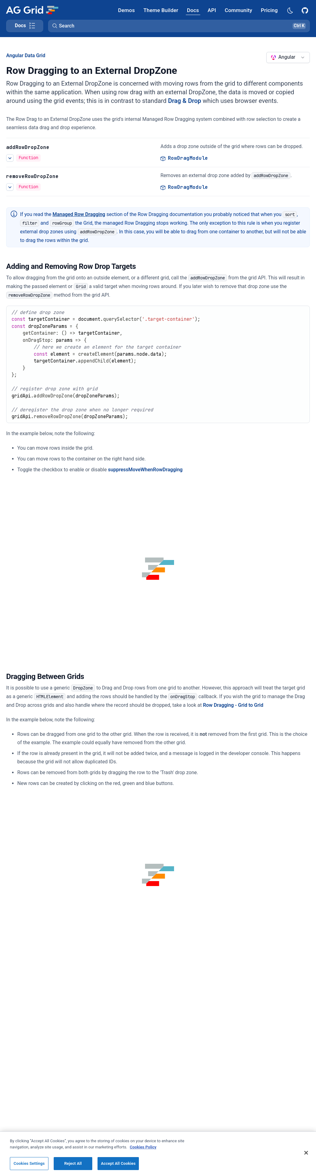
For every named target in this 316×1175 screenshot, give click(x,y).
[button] (179, 26)
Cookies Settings (29, 1163)
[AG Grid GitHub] (305, 10)
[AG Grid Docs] (193, 10)
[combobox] (288, 57)
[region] (158, 1153)
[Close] (306, 1153)
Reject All (73, 1163)
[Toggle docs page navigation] (24, 26)
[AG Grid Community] (238, 10)
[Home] (32, 10)
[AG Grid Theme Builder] (161, 10)
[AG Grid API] (211, 10)
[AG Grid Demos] (126, 10)
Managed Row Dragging (78, 214)
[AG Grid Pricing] (269, 10)
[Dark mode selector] (289, 10)
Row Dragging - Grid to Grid (233, 705)
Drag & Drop (184, 100)
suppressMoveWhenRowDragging (145, 470)
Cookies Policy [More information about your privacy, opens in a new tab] (143, 1147)
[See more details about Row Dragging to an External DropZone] (10, 158)
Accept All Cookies (118, 1163)
